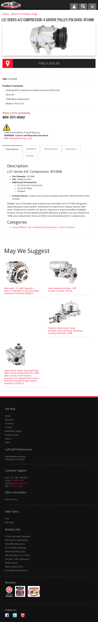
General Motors (19, 220)
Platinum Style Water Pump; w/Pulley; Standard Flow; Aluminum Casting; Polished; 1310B (65, 324)
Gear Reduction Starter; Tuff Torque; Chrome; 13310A (62, 283)
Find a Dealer (49, 63)
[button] (83, 6)
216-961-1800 (17, 473)
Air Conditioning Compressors (43, 220)
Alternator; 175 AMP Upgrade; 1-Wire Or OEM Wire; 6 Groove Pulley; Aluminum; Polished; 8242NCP (21, 284)
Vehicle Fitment (50, 149)
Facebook (7, 609)
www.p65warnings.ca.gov (21, 138)
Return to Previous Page (24, 13)
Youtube (23, 609)
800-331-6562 (20, 476)
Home (5, 13)
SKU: (5, 78)
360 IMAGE (31, 149)
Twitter (15, 609)
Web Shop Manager (73, 619)
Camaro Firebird (66, 220)
